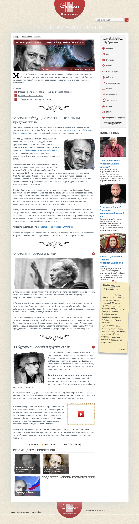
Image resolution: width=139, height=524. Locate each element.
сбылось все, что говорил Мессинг (41, 150)
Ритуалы (108, 60)
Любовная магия (111, 83)
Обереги (108, 77)
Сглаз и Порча (110, 71)
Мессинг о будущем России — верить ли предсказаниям (45, 92)
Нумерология (109, 94)
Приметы (108, 66)
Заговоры (108, 54)
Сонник (107, 89)
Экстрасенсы (27, 37)
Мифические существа (113, 118)
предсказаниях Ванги (78, 130)
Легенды (37, 37)
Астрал (107, 106)
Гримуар (16, 37)
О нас (13, 512)
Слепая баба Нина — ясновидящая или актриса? (111, 163)
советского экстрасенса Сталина (56, 227)
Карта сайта (36, 512)
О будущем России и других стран (34, 99)
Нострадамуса (20, 133)
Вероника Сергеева (59, 69)
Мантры (107, 112)
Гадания (107, 48)
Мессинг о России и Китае (30, 96)
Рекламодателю (23, 512)
